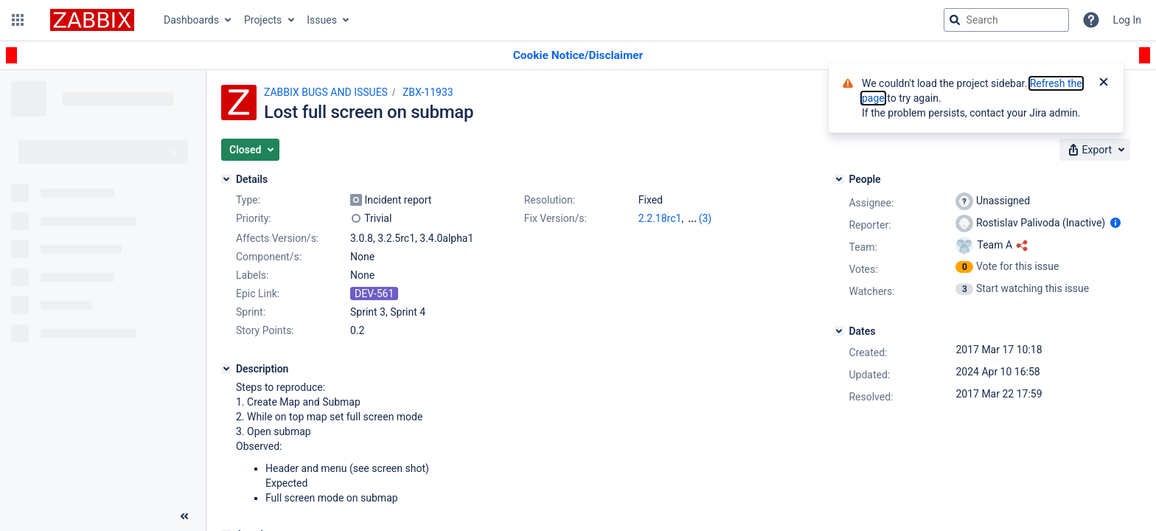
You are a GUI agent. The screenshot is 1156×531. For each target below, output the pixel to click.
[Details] (226, 179)
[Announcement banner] (578, 55)
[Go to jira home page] (92, 20)
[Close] (1103, 83)
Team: (863, 247)
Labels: (252, 275)
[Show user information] (1115, 223)
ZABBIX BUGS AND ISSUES (326, 92)
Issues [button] (322, 20)
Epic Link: (257, 293)
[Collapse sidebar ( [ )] (184, 516)
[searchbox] (1006, 20)
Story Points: (265, 330)
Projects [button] (263, 20)
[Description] (226, 369)
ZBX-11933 (428, 92)
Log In (1127, 20)
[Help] (1091, 20)
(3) (705, 218)
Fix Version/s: (555, 218)
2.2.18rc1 (660, 218)
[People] (839, 179)
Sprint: (250, 312)
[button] (17, 20)
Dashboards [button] (191, 20)
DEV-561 (374, 293)
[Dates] (839, 331)
